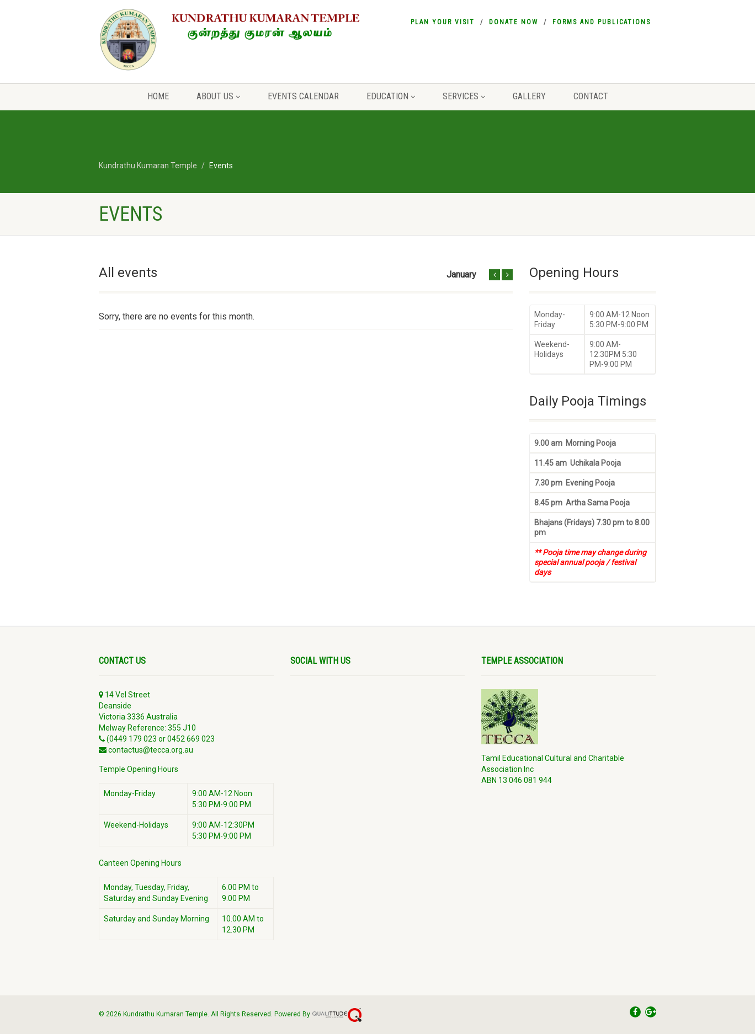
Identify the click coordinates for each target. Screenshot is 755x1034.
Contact (590, 96)
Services (464, 96)
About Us (218, 96)
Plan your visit (443, 22)
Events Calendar (303, 96)
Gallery (529, 96)
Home (158, 96)
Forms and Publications (601, 22)
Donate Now (513, 22)
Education (390, 96)
